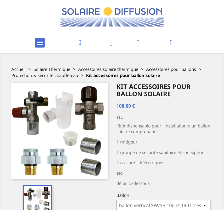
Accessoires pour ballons (171, 69)
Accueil (18, 69)
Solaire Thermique (52, 69)
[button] (80, 42)
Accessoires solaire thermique (108, 69)
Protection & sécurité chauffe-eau (44, 75)
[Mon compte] (138, 42)
